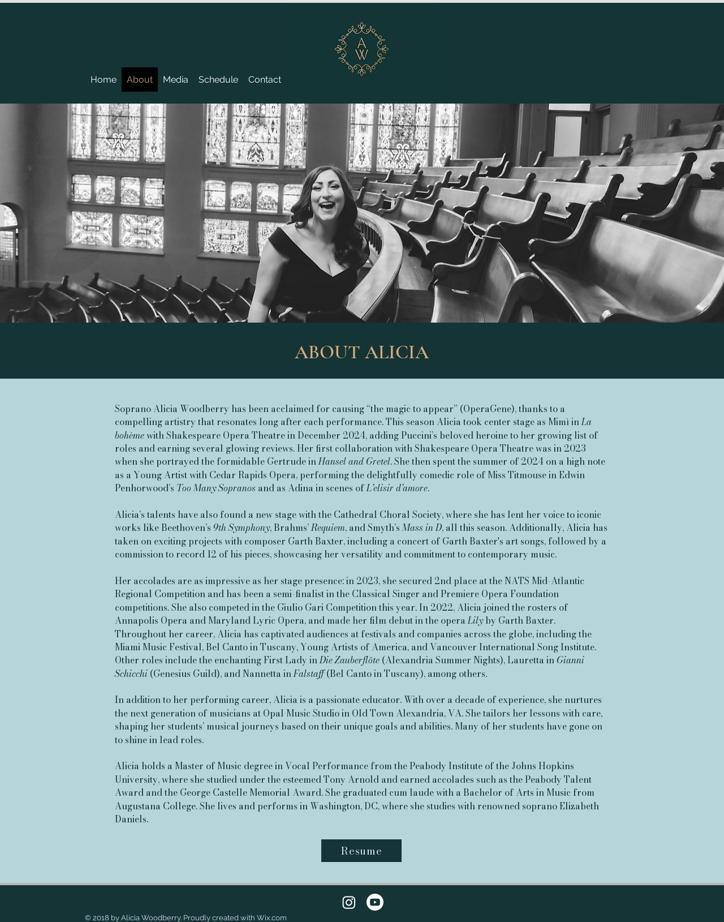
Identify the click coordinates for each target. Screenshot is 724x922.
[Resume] (361, 850)
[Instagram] (349, 902)
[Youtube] (375, 902)
